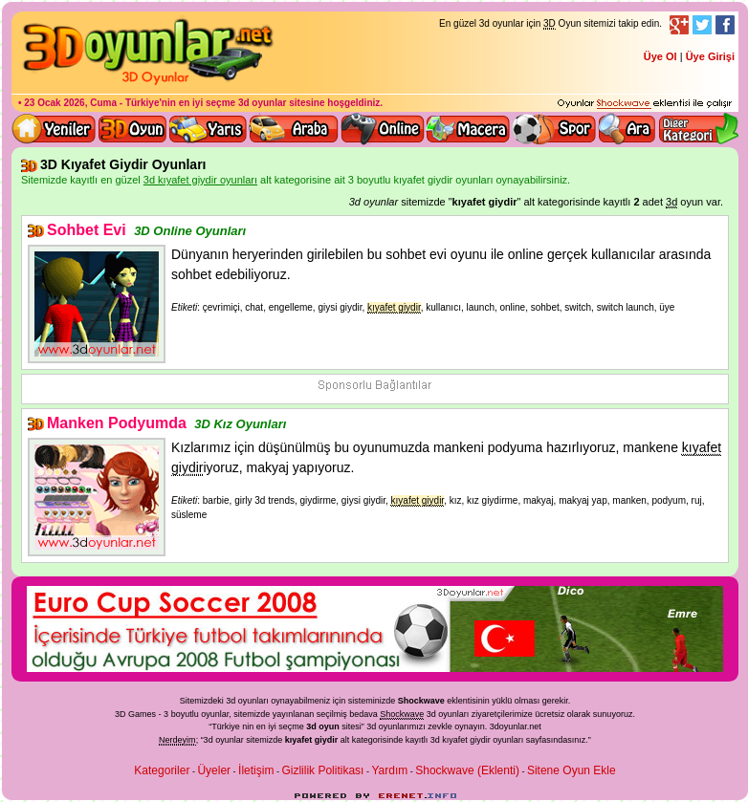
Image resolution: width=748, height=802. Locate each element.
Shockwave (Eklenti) (467, 770)
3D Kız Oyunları (240, 424)
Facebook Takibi (725, 24)
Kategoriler (161, 770)
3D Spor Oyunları (555, 129)
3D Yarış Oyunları (208, 129)
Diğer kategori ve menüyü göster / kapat (697, 129)
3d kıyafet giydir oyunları (477, 740)
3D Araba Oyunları (294, 129)
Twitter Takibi (702, 24)
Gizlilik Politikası (322, 770)
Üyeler (214, 770)
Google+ (679, 24)
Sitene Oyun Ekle (571, 770)
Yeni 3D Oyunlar (54, 129)
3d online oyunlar (383, 129)
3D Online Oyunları (190, 231)
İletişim (256, 770)
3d (371, 726)
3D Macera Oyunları (469, 129)
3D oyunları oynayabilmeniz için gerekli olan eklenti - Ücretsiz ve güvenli (645, 104)
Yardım (389, 770)
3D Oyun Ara (627, 129)
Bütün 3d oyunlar (133, 129)
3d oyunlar (262, 103)
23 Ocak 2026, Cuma (70, 103)
